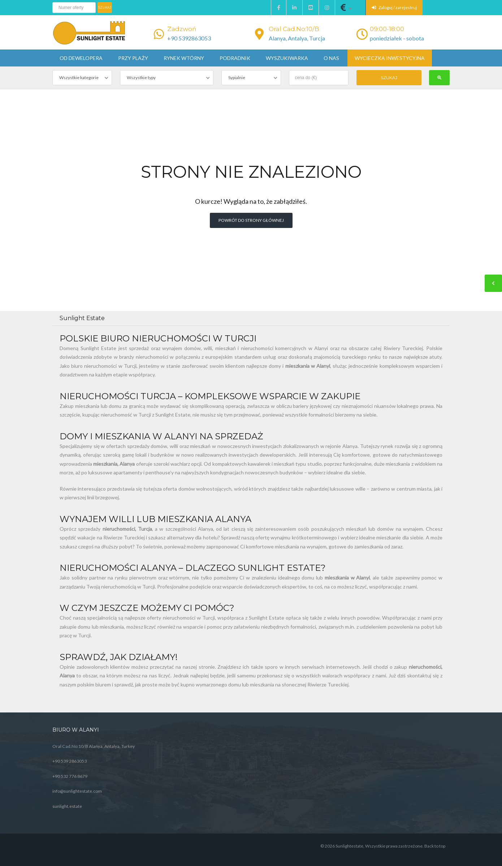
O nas (331, 58)
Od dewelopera (81, 58)
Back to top (434, 846)
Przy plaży (133, 58)
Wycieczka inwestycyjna (390, 58)
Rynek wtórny (184, 58)
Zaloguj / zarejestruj (394, 7)
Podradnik (235, 58)
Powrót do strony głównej (251, 220)
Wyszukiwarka (287, 58)
